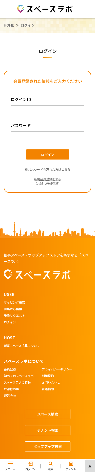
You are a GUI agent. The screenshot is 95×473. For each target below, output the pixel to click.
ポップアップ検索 (47, 446)
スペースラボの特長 (17, 382)
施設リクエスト (14, 316)
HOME (9, 25)
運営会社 (10, 396)
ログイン (10, 322)
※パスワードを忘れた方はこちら (47, 169)
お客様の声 (11, 389)
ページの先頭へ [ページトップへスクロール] (90, 466)
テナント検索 (47, 430)
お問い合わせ (51, 382)
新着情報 (48, 389)
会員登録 (10, 369)
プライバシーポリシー (57, 369)
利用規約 (48, 376)
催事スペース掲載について (22, 346)
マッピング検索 (14, 302)
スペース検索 (47, 414)
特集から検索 (13, 309)
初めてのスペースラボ (19, 376)
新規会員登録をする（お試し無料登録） (47, 181)
